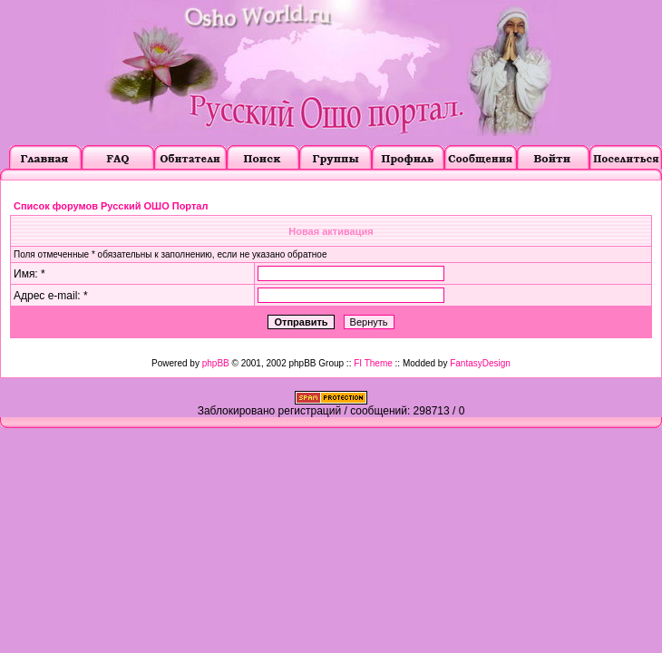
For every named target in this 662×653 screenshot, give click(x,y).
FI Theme (373, 363)
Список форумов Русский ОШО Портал (111, 205)
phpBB (215, 363)
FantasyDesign (480, 363)
